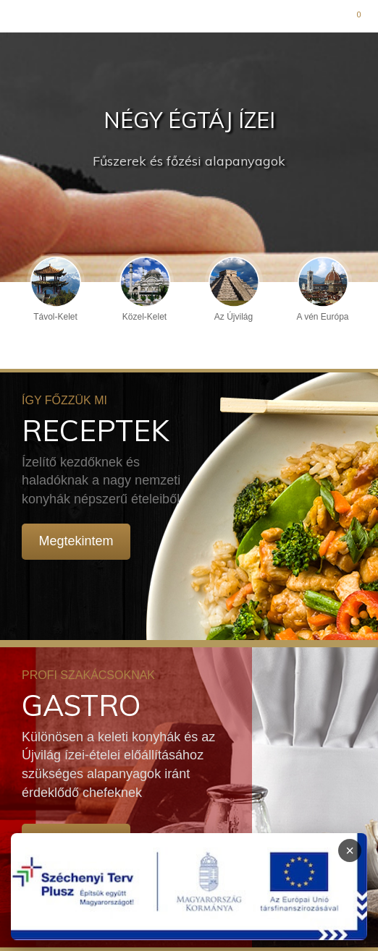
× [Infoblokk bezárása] (349, 850)
